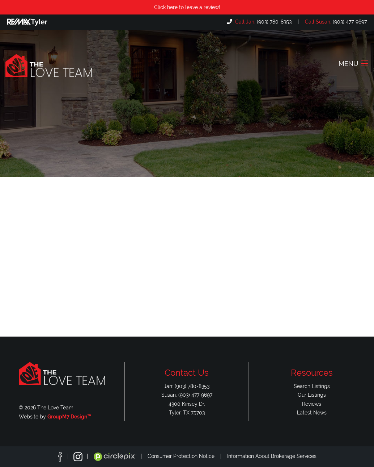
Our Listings (312, 395)
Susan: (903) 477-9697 (186, 395)
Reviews (311, 404)
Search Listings (312, 386)
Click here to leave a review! (187, 7)
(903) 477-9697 (335, 21)
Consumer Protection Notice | (187, 456)
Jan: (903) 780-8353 (186, 386)
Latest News (312, 412)
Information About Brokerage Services (271, 456)
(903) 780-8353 (263, 21)
